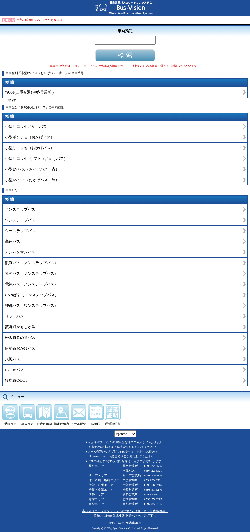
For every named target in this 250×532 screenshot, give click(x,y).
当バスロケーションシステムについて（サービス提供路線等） (125, 511)
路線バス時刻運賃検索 (109, 516)
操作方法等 (116, 523)
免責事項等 (133, 523)
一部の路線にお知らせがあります (40, 20)
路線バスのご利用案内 (141, 516)
